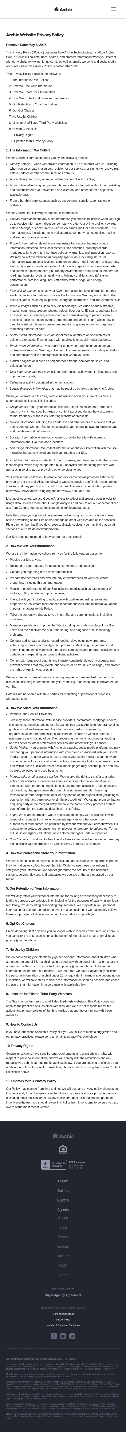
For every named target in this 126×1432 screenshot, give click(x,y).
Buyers (63, 1200)
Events (63, 1246)
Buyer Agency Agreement (63, 1295)
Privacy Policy (63, 1319)
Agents (63, 1210)
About (63, 1218)
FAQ (63, 1265)
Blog (63, 1227)
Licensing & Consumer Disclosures (63, 1325)
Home (63, 1181)
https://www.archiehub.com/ (17, 1364)
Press (63, 1237)
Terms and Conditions (63, 1314)
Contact (63, 1275)
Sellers (63, 1190)
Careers (63, 1256)
